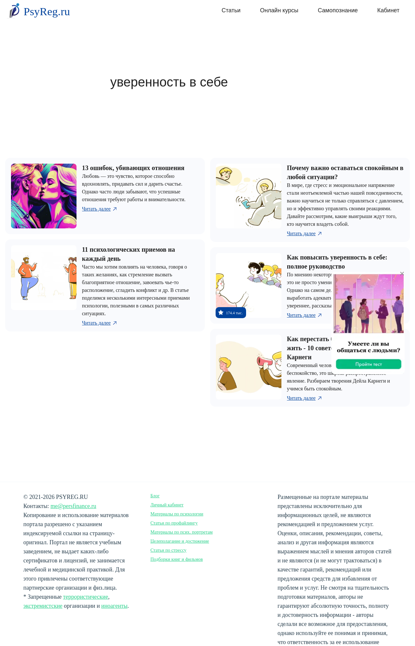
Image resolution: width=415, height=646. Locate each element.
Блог (155, 495)
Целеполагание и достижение (179, 541)
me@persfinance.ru (73, 506)
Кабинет (388, 10)
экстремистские (43, 606)
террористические (85, 597)
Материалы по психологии (176, 513)
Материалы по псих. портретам (181, 532)
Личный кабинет (167, 504)
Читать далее (100, 209)
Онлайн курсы (279, 10)
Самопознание (338, 10)
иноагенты (114, 606)
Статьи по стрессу (168, 550)
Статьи (231, 10)
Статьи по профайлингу (174, 522)
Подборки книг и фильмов (176, 559)
